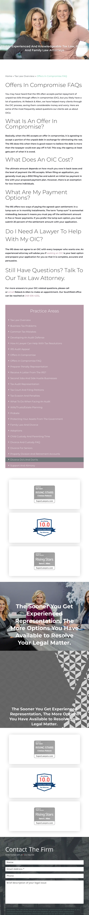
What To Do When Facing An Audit (30, 401)
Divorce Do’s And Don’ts (24, 459)
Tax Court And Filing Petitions (27, 390)
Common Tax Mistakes (23, 331)
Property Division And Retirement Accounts (35, 453)
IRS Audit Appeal (20, 349)
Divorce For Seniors (21, 448)
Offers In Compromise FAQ (25, 360)
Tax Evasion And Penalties (25, 395)
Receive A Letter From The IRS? (28, 372)
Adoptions (16, 430)
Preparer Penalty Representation (29, 366)
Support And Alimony (22, 465)
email (11, 292)
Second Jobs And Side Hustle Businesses (33, 378)
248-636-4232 (32, 295)
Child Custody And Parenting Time (30, 436)
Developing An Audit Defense (27, 337)
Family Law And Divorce (24, 424)
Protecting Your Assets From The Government (36, 419)
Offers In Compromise (23, 355)
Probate (14, 413)
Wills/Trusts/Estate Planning (26, 407)
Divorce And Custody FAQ (25, 442)
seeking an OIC (55, 253)
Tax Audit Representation (24, 384)
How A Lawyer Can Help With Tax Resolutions (36, 343)
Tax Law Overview (24, 76)
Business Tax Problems (23, 326)
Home (8, 76)
